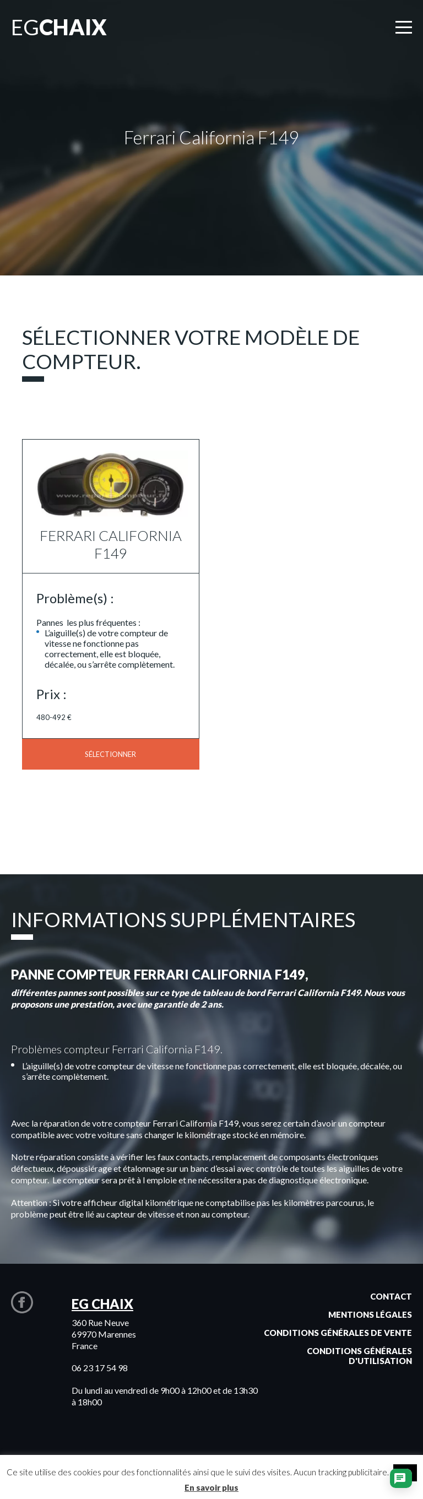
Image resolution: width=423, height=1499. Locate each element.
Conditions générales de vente (338, 1333)
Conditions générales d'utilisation (359, 1356)
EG (59, 27)
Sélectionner (110, 754)
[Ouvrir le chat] (400, 1480)
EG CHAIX (102, 1304)
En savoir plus (211, 1487)
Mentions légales (370, 1314)
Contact (391, 1296)
